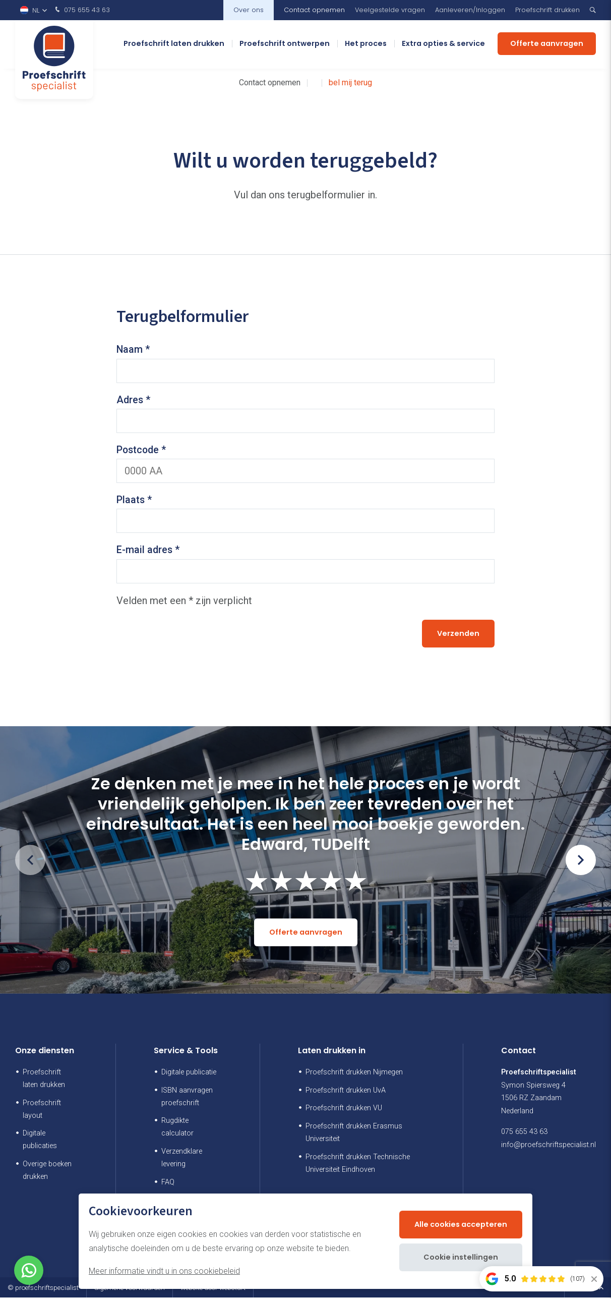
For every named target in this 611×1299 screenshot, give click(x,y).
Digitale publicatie (188, 1073)
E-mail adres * (148, 552)
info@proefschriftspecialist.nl (548, 1147)
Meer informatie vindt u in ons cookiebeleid (164, 1271)
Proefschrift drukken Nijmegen (354, 1073)
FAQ (167, 1184)
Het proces (366, 45)
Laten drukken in (331, 1052)
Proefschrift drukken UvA (346, 1092)
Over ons (248, 10)
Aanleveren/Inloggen (470, 10)
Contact (518, 1052)
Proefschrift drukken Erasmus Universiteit (354, 1134)
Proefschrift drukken (547, 10)
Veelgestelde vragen (390, 10)
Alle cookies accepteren (460, 1224)
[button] (581, 862)
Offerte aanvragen (546, 45)
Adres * (133, 400)
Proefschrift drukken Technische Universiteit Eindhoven (358, 1165)
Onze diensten (44, 1052)
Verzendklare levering (181, 1159)
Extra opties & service (443, 45)
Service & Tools (186, 1052)
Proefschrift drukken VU (344, 1110)
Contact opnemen (314, 10)
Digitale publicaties (40, 1141)
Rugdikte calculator (177, 1129)
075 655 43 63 (81, 10)
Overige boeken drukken (47, 1172)
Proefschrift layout (42, 1110)
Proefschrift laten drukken (174, 45)
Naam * (133, 350)
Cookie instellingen (460, 1257)
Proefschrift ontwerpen (284, 45)
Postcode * (142, 451)
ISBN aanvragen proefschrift (187, 1098)
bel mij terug (350, 82)
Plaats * (134, 501)
